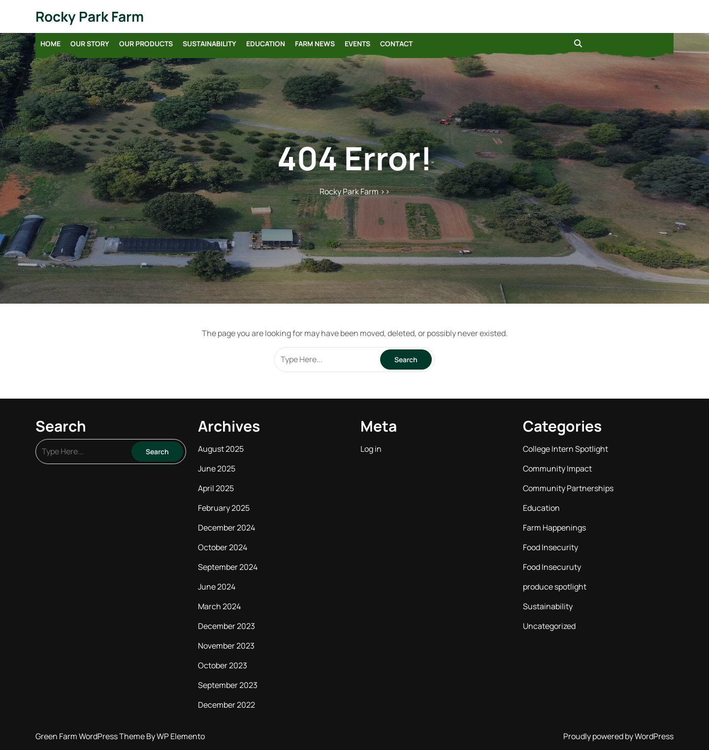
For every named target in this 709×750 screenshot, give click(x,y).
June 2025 (216, 468)
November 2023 (226, 645)
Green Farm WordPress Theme (90, 736)
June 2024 (216, 586)
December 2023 (226, 626)
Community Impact (557, 468)
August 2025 (221, 448)
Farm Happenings (554, 527)
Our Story (89, 43)
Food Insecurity (550, 547)
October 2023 (222, 665)
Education (265, 43)
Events (357, 43)
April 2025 (216, 488)
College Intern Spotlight (565, 448)
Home (50, 43)
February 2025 (224, 507)
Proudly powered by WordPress (618, 736)
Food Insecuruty (552, 567)
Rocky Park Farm (89, 16)
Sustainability (209, 43)
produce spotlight (554, 586)
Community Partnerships (568, 488)
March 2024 (219, 606)
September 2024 (228, 567)
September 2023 (228, 685)
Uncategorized (549, 626)
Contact (396, 43)
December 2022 (226, 704)
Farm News (315, 43)
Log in (371, 448)
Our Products (146, 43)
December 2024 (226, 527)
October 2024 (222, 547)
